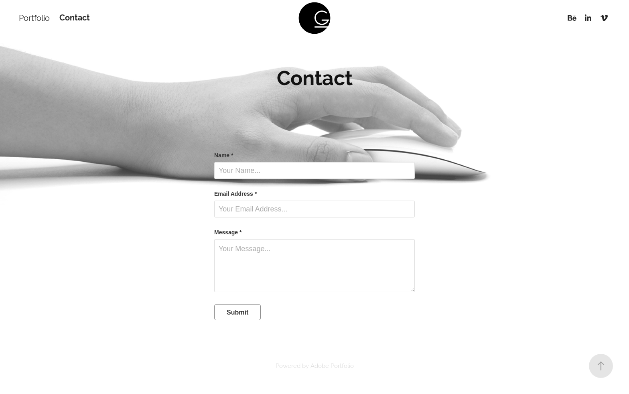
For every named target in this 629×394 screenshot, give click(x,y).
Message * (227, 232)
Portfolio (34, 17)
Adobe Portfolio (332, 365)
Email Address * (235, 194)
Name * (223, 155)
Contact (74, 17)
